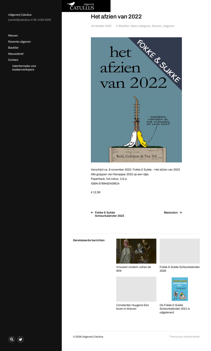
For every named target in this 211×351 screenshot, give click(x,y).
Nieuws (13, 35)
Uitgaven (168, 26)
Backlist (13, 47)
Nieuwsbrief (15, 53)
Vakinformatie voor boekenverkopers (24, 67)
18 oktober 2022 (101, 26)
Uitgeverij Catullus (20, 14)
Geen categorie (140, 26)
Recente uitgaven (19, 41)
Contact (13, 59)
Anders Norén (192, 336)
